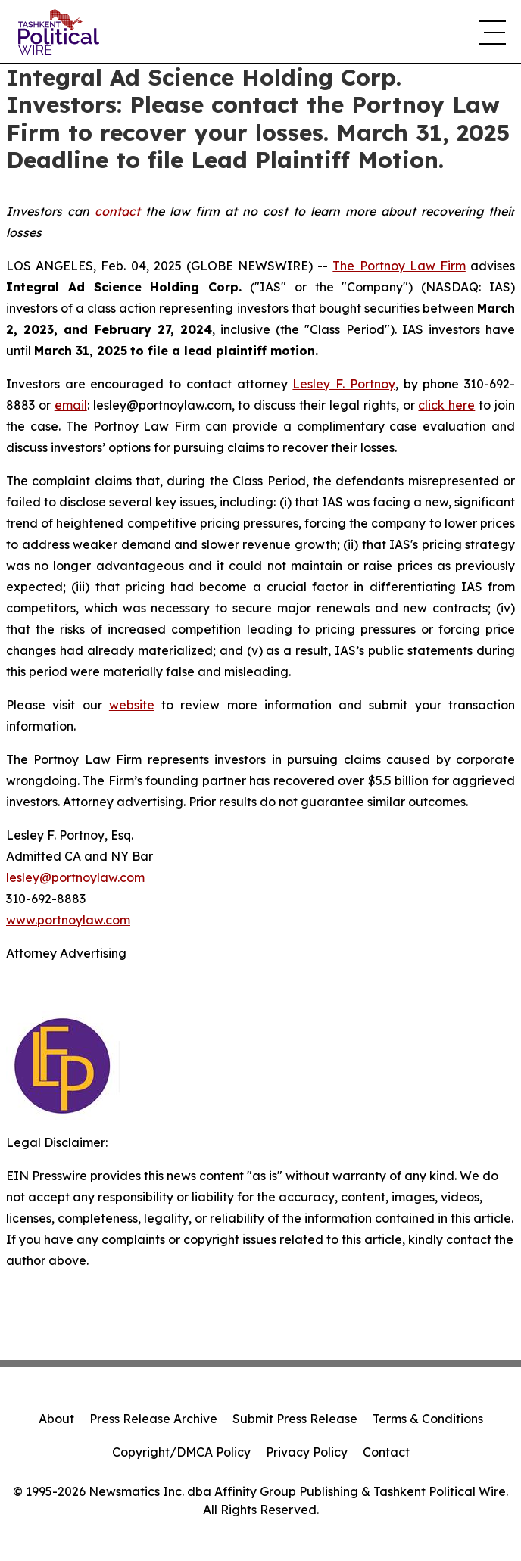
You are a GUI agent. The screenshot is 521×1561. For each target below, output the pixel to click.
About (56, 1418)
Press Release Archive (153, 1418)
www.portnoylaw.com (68, 919)
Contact (386, 1452)
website (131, 704)
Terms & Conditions (428, 1418)
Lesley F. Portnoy (343, 383)
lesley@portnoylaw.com (75, 877)
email (71, 405)
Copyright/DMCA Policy (181, 1452)
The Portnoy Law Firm (399, 265)
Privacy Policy (307, 1452)
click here (446, 405)
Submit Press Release (294, 1418)
